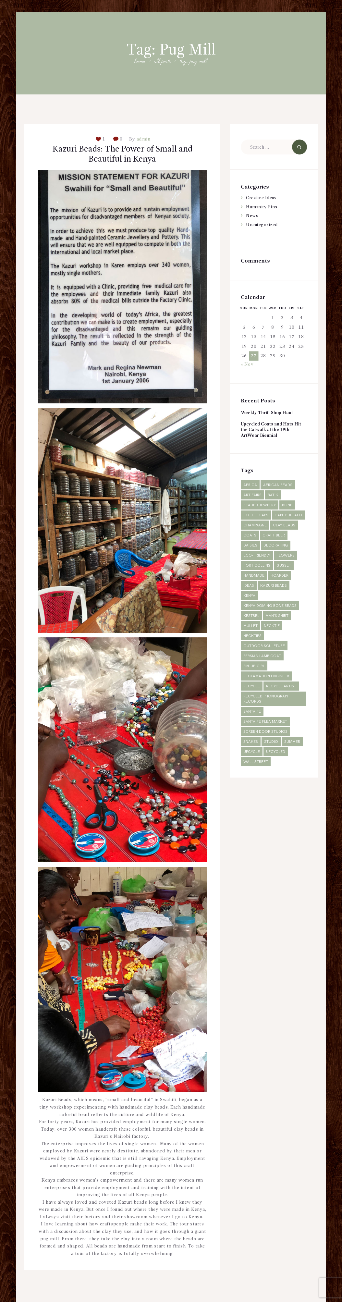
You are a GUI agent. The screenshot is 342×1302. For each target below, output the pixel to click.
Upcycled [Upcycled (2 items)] (275, 752)
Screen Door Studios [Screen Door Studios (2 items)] (265, 732)
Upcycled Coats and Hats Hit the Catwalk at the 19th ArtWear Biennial (272, 430)
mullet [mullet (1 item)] (250, 626)
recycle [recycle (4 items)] (251, 686)
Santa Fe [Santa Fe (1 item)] (252, 711)
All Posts (162, 61)
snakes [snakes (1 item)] (250, 742)
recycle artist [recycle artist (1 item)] (281, 686)
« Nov (247, 364)
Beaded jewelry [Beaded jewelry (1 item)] (259, 505)
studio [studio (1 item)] (271, 742)
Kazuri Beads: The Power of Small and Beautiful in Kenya (122, 155)
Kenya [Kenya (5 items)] (249, 596)
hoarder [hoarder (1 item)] (279, 575)
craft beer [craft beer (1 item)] (274, 535)
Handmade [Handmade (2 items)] (253, 575)
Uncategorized (262, 225)
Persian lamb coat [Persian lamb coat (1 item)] (262, 656)
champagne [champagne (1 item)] (255, 525)
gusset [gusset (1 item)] (283, 565)
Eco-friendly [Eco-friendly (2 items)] (256, 555)
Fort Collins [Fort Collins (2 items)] (256, 565)
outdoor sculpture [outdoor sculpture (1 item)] (264, 646)
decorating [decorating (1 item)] (275, 545)
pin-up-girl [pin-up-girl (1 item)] (254, 666)
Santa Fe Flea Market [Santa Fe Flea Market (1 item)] (265, 721)
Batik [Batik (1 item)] (273, 495)
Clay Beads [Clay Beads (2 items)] (284, 525)
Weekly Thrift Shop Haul (267, 413)
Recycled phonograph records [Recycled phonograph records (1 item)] (266, 699)
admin (142, 139)
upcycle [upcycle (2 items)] (251, 752)
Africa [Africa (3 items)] (250, 485)
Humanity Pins (262, 207)
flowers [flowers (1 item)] (285, 555)
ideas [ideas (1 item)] (248, 585)
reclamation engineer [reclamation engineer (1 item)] (266, 676)
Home (140, 62)
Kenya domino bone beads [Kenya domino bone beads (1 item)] (270, 606)
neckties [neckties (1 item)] (252, 636)
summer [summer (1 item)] (292, 742)
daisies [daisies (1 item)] (250, 545)
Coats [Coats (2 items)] (249, 535)
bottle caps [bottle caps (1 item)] (255, 515)
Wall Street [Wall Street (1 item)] (255, 762)
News (252, 216)
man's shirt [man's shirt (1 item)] (276, 616)
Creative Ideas (262, 198)
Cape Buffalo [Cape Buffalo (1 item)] (288, 515)
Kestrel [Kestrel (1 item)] (251, 616)
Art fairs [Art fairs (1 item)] (252, 495)
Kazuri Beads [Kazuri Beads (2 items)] (273, 585)
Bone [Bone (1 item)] (287, 505)
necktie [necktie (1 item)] (272, 626)
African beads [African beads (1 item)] (277, 485)
